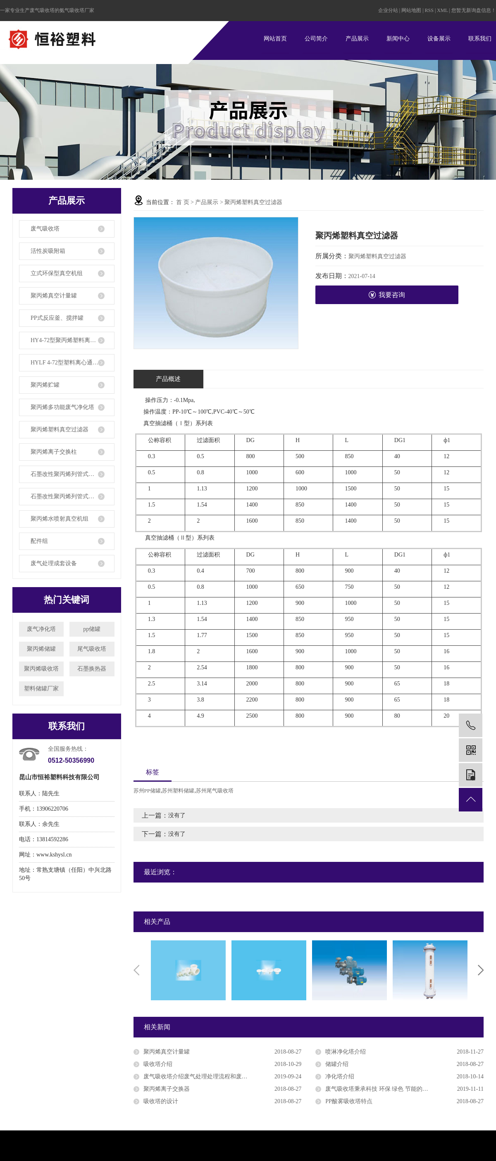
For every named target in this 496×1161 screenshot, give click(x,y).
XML (442, 10)
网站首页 (275, 39)
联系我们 (479, 39)
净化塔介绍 (339, 1076)
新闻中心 (398, 39)
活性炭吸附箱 (48, 251)
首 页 (182, 202)
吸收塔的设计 (160, 1101)
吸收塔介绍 (157, 1064)
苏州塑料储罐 (178, 790)
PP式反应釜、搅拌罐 (57, 318)
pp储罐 (91, 629)
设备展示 (439, 39)
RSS (429, 10)
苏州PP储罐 (147, 790)
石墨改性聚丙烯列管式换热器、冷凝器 (72, 474)
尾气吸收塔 (91, 649)
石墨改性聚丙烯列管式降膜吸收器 (72, 496)
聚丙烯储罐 (41, 649)
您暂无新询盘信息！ (473, 10)
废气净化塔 (41, 629)
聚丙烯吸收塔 (41, 669)
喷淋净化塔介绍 (345, 1052)
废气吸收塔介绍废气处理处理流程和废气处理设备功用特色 (218, 1076)
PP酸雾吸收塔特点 (348, 1101)
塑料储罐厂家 (41, 688)
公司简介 (316, 39)
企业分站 (388, 10)
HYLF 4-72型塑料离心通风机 (67, 362)
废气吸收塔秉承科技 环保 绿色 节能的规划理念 (385, 1089)
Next (481, 970)
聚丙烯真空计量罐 (54, 296)
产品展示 (357, 39)
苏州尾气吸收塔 (215, 790)
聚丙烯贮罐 (45, 385)
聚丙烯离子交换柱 (54, 452)
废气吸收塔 (45, 229)
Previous (136, 970)
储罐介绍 (336, 1064)
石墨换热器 (91, 669)
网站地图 (411, 10)
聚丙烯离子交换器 (166, 1089)
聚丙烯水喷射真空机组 (59, 519)
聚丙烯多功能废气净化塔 (62, 407)
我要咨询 (386, 294)
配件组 (39, 541)
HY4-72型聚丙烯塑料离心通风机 (72, 340)
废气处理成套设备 (54, 563)
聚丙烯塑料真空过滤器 (59, 429)
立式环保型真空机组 (57, 273)
